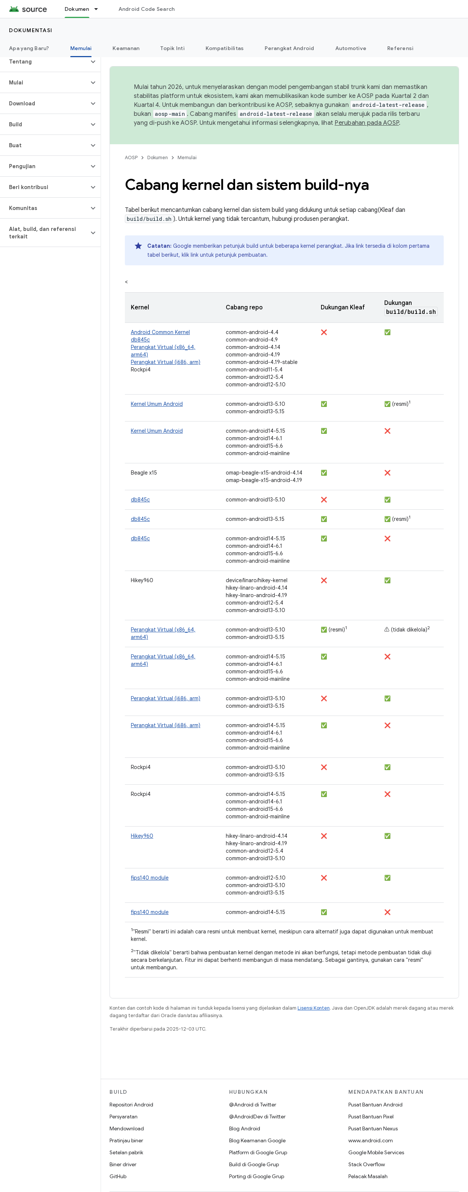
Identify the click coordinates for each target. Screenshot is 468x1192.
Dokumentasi (31, 30)
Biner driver (123, 1164)
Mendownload (127, 1128)
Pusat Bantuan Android (375, 1104)
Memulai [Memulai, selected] (81, 48)
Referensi (400, 48)
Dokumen (157, 157)
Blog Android (244, 1128)
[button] (44, 62)
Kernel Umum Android (157, 404)
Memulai (187, 157)
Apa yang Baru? (29, 48)
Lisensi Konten (314, 1008)
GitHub (118, 1176)
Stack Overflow (366, 1164)
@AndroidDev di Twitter (257, 1116)
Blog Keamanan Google (257, 1140)
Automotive (351, 48)
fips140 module (150, 877)
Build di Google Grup (254, 1164)
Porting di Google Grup (256, 1176)
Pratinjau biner (126, 1140)
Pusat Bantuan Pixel (371, 1116)
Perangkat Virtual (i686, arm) (165, 362)
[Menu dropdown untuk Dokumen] (99, 9)
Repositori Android (131, 1104)
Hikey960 (142, 836)
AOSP (131, 157)
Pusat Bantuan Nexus (373, 1128)
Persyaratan (124, 1116)
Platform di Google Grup (258, 1152)
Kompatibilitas (225, 48)
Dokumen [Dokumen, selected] (77, 9)
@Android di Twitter (252, 1104)
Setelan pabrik (126, 1152)
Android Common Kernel (160, 332)
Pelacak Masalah (368, 1176)
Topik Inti (172, 48)
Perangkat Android (289, 48)
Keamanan (126, 48)
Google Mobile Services (376, 1152)
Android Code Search (146, 9)
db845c (140, 339)
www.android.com (370, 1140)
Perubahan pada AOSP (367, 123)
